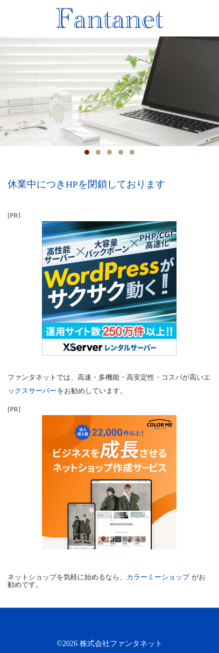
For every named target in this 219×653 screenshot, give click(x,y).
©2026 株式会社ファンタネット (109, 643)
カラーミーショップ (157, 577)
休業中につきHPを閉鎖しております (86, 184)
